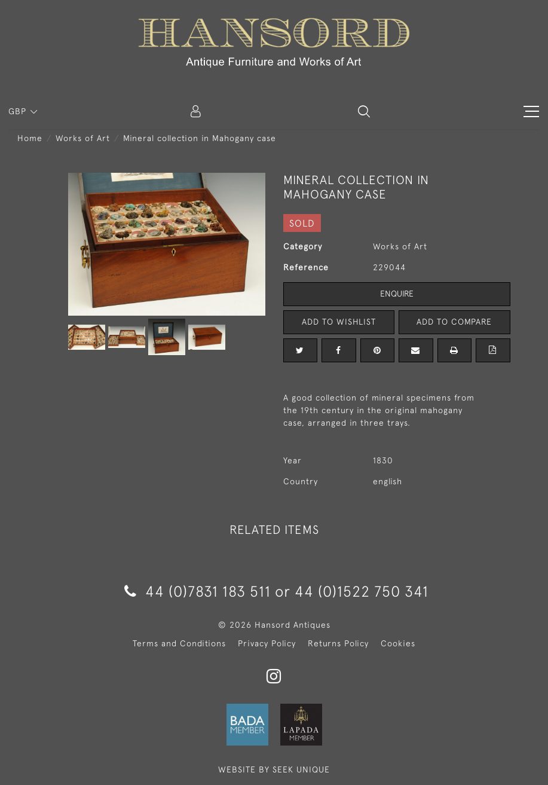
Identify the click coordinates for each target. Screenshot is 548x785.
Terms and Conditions (179, 643)
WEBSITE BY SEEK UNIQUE (274, 769)
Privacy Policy (267, 643)
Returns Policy (338, 643)
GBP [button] (18, 111)
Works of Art (83, 138)
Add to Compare (454, 321)
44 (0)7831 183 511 (197, 591)
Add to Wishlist (339, 321)
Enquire (397, 293)
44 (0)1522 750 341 (361, 591)
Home (29, 138)
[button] (364, 111)
